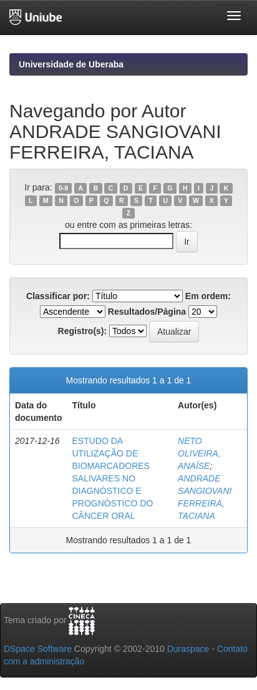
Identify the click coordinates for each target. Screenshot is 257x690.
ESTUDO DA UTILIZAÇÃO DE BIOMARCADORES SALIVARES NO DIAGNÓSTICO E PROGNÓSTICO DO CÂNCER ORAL (112, 478)
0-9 (63, 188)
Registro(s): (82, 331)
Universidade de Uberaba (71, 64)
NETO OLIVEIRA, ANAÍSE (199, 453)
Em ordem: (208, 296)
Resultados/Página (147, 312)
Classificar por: (58, 296)
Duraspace (188, 649)
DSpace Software (38, 649)
